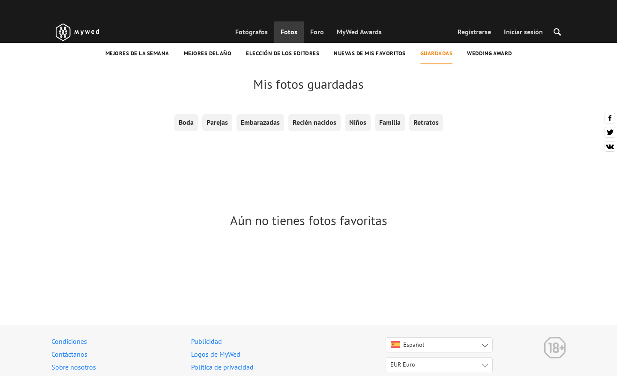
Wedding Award (489, 53)
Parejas (217, 122)
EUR (402, 364)
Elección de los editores (282, 53)
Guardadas (436, 53)
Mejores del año (208, 53)
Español (407, 345)
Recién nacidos (314, 122)
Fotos (289, 31)
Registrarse (474, 31)
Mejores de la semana (137, 53)
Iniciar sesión (523, 31)
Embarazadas (260, 122)
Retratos (426, 122)
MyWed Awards (359, 31)
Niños (357, 122)
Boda (186, 122)
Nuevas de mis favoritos (370, 53)
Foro (317, 31)
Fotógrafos (251, 31)
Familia (390, 122)
